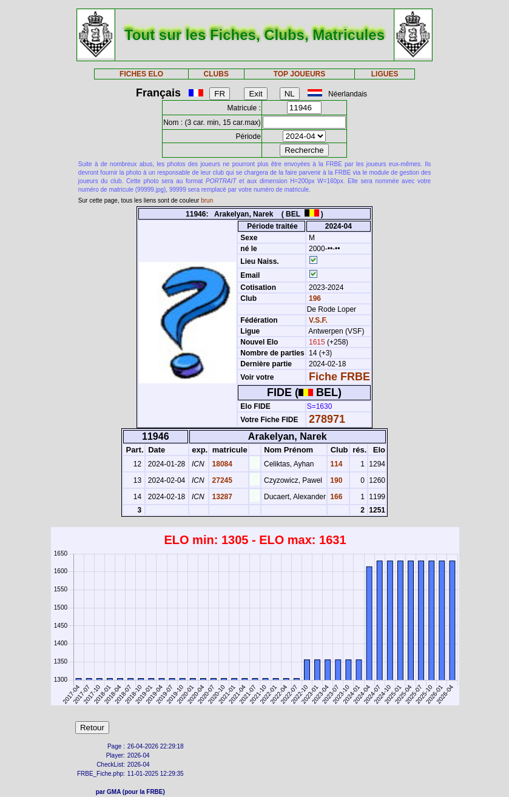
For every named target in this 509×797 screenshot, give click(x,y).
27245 (221, 480)
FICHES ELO (141, 74)
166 (335, 497)
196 (314, 298)
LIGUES (385, 74)
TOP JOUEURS (300, 74)
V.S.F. (318, 320)
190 (335, 480)
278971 (327, 419)
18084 (221, 464)
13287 (221, 497)
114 (335, 464)
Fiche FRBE (339, 377)
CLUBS (216, 74)
